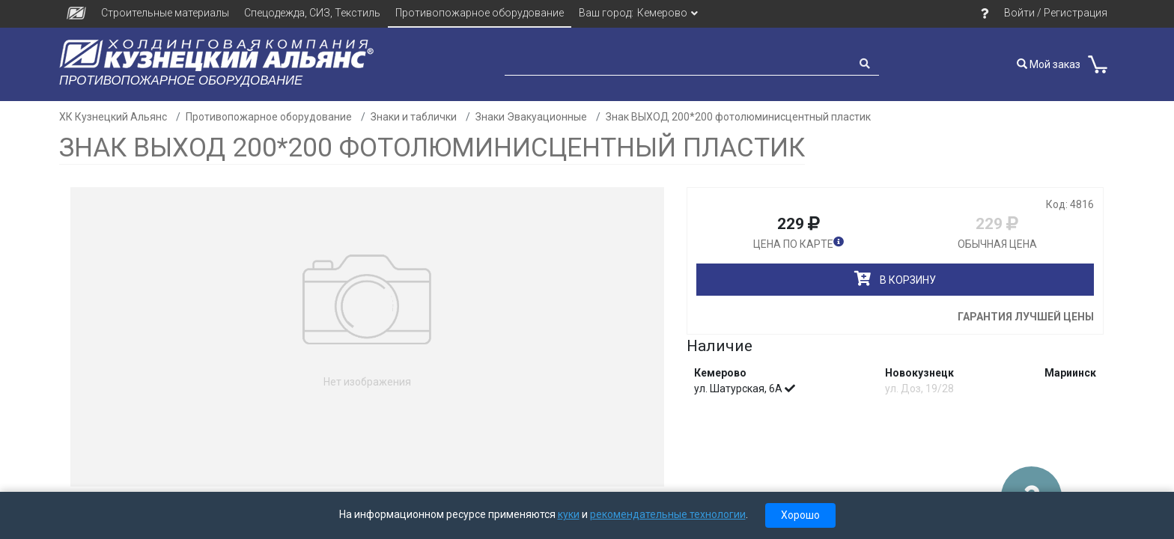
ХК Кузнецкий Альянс (113, 117)
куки (569, 514)
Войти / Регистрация (1055, 13)
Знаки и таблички (414, 117)
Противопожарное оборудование (479, 13)
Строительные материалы (165, 13)
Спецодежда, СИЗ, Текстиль (312, 13)
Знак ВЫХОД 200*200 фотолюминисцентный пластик (738, 117)
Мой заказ (1048, 64)
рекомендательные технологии (668, 514)
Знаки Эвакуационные (531, 117)
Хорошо (800, 515)
